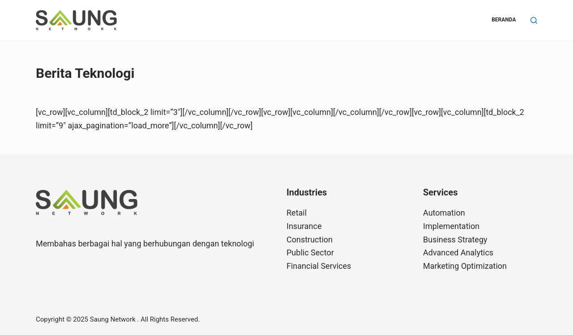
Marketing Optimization (465, 266)
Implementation (451, 226)
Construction (309, 239)
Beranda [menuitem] (504, 20)
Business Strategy (455, 239)
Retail (296, 212)
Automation (444, 212)
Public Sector (310, 252)
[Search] (533, 20)
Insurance (304, 226)
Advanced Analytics (458, 252)
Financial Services (318, 266)
